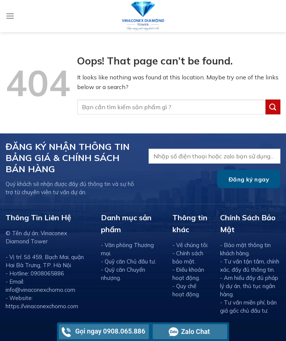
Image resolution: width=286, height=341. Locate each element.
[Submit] (273, 107)
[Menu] (10, 16)
